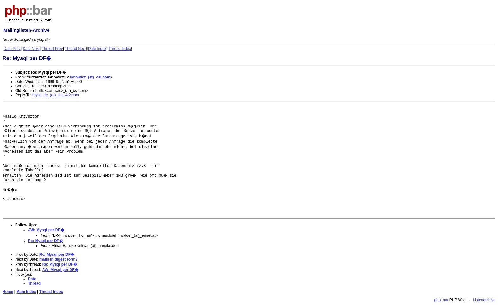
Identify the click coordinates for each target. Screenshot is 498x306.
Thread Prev (52, 48)
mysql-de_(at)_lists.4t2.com (55, 95)
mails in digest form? (58, 259)
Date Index (97, 48)
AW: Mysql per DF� (46, 230)
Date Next (31, 48)
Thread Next (75, 48)
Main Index (26, 291)
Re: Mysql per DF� (45, 241)
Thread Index (120, 48)
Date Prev (11, 48)
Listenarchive (484, 300)
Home (8, 291)
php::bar (441, 300)
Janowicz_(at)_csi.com (89, 77)
